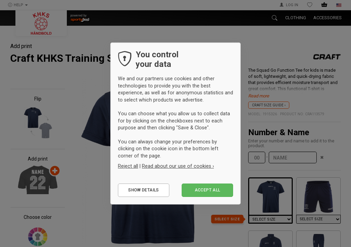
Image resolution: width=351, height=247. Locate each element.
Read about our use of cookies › (178, 166)
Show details (143, 190)
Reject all (128, 166)
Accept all (207, 190)
